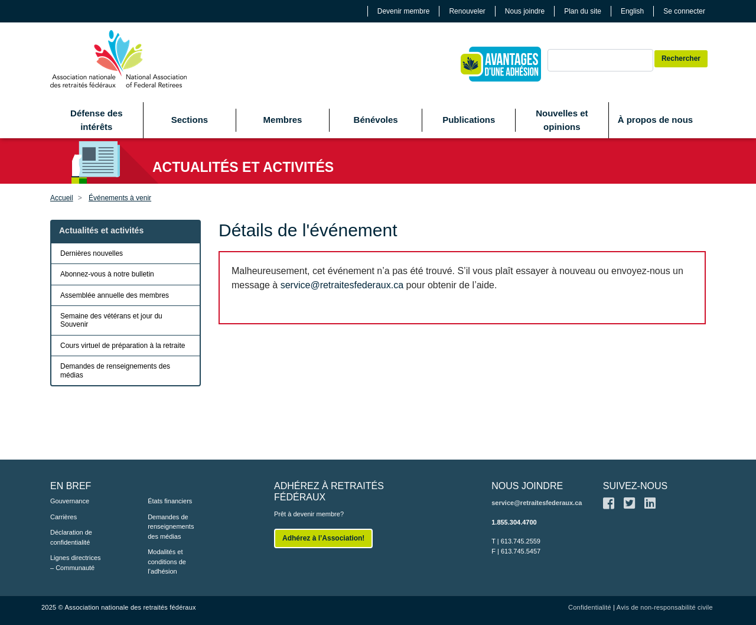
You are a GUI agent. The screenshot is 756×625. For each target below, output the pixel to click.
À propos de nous (655, 120)
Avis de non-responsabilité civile (665, 607)
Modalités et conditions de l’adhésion (167, 561)
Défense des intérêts (96, 120)
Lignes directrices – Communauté (75, 562)
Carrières (63, 516)
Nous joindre (525, 11)
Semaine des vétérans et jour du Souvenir (111, 320)
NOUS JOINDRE (527, 486)
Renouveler (467, 11)
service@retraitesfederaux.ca (342, 285)
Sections (189, 120)
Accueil (61, 198)
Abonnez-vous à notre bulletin (107, 274)
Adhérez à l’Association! (323, 538)
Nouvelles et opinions (562, 120)
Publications (468, 120)
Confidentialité (589, 607)
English (632, 11)
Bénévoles (376, 120)
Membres (282, 120)
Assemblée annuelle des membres (114, 295)
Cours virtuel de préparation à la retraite (122, 345)
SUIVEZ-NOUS (635, 486)
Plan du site (582, 11)
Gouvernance (69, 500)
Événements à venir (120, 198)
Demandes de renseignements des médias (115, 370)
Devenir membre (403, 11)
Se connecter (684, 11)
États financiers (170, 500)
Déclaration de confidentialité (71, 537)
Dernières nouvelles (91, 253)
